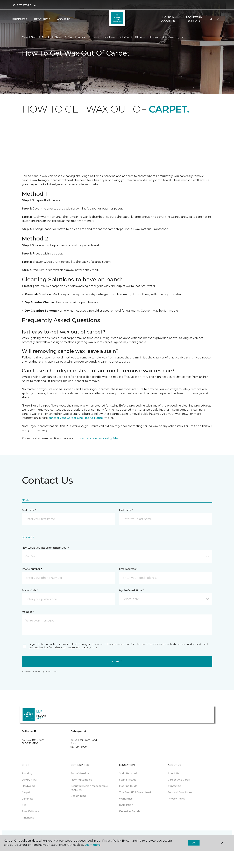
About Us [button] (63, 19)
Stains (58, 37)
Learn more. (92, 844)
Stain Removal (77, 37)
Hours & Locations (168, 19)
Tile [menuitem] (24, 805)
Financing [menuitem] (28, 817)
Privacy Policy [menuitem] (176, 798)
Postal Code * (30, 590)
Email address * (128, 569)
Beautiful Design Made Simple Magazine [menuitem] (89, 787)
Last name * (126, 510)
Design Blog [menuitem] (78, 795)
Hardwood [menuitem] (28, 786)
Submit (117, 661)
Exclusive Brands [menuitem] (129, 811)
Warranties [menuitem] (126, 798)
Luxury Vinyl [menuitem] (29, 779)
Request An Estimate (194, 19)
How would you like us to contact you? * (45, 548)
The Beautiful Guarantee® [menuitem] (135, 792)
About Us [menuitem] (173, 773)
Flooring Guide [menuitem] (128, 786)
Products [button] (19, 19)
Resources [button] (42, 19)
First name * (29, 510)
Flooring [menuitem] (27, 773)
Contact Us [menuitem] (174, 786)
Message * (28, 612)
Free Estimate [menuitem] (30, 811)
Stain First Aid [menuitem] (127, 779)
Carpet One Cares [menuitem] (179, 779)
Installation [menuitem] (126, 805)
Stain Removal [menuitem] (128, 773)
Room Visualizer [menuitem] (80, 773)
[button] (211, 19)
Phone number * (32, 569)
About (45, 37)
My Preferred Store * (131, 590)
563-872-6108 (30, 743)
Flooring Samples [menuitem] (81, 779)
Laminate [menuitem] (27, 798)
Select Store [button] (21, 5)
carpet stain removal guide (99, 438)
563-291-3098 (78, 746)
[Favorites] (217, 19)
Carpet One (29, 37)
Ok (193, 842)
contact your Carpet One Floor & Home (75, 418)
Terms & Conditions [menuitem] (180, 792)
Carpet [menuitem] (26, 792)
